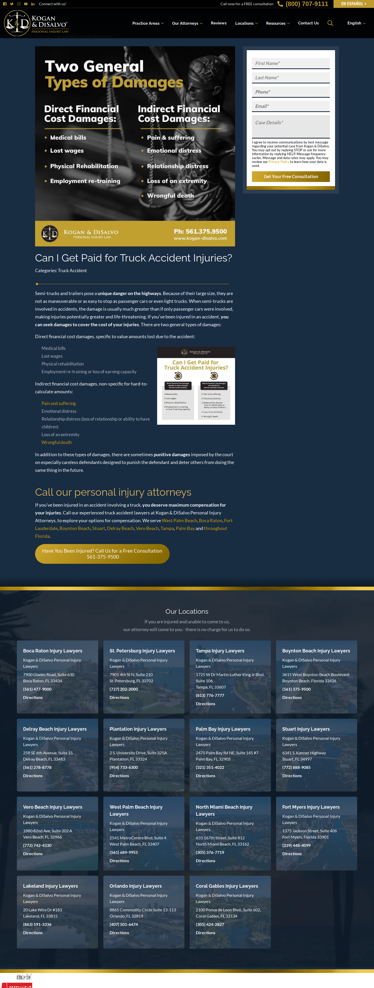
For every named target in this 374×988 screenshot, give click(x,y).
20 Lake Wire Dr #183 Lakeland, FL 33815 (42, 912)
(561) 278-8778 (37, 767)
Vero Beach (147, 528)
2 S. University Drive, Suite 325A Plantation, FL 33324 (138, 755)
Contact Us (308, 23)
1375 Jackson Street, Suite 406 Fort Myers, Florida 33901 (309, 833)
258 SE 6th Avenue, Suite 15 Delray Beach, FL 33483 (48, 755)
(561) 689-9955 (124, 852)
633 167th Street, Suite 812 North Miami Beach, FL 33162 (222, 840)
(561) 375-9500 (296, 688)
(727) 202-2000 (124, 688)
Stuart (98, 528)
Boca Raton (210, 520)
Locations (244, 23)
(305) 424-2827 (210, 924)
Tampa (167, 528)
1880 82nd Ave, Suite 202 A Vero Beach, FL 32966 (47, 833)
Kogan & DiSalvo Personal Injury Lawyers (52, 663)
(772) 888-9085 (296, 767)
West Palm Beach (179, 520)
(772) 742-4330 (37, 845)
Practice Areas (145, 23)
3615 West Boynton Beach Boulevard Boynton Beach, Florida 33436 (315, 677)
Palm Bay (185, 528)
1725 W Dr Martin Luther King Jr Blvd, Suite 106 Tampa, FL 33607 (230, 680)
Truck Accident (72, 270)
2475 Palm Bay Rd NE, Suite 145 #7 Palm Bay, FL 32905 (227, 755)
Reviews (218, 23)
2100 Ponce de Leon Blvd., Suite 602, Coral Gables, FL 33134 (228, 912)
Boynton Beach (74, 528)
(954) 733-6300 (124, 767)
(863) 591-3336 (37, 924)
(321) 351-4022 (210, 767)
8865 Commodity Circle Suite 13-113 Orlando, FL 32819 (143, 912)
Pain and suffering (59, 403)
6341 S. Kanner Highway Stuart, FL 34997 (304, 755)
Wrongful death (57, 442)
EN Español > (353, 3)
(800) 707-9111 (302, 3)
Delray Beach (120, 528)
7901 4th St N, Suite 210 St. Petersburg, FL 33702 (131, 677)
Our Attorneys (185, 23)
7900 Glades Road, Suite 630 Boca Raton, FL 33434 (48, 677)
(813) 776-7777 (210, 695)
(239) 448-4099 (296, 845)
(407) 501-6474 (124, 924)
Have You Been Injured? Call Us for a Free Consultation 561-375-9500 (102, 554)
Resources (275, 23)
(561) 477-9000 (37, 688)
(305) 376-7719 (210, 852)
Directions (33, 697)
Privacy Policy (279, 162)
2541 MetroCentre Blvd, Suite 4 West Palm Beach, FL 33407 (138, 840)
